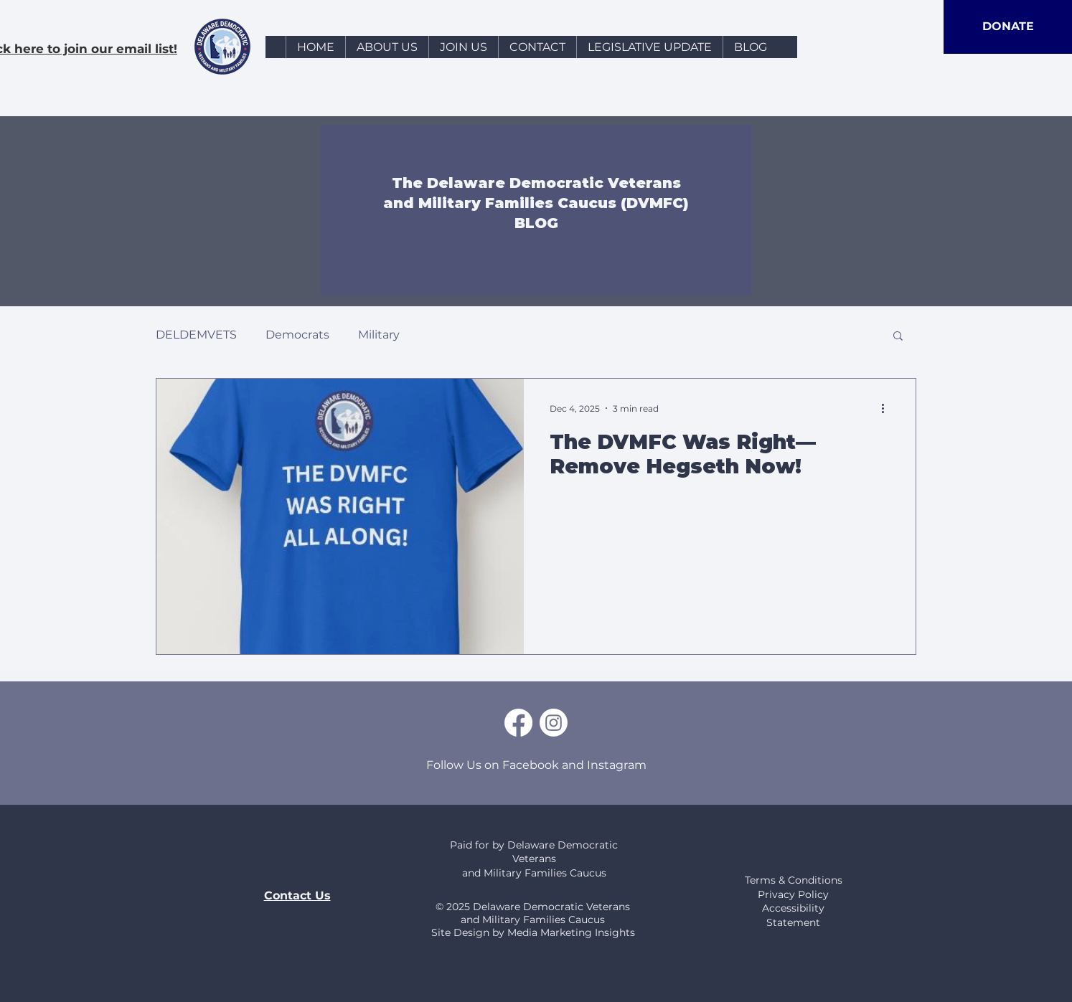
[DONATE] (1008, 27)
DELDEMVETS (196, 334)
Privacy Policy (793, 894)
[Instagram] (554, 723)
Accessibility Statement (793, 915)
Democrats (297, 334)
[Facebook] (518, 723)
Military (379, 334)
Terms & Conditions (793, 880)
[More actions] (887, 408)
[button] (898, 336)
